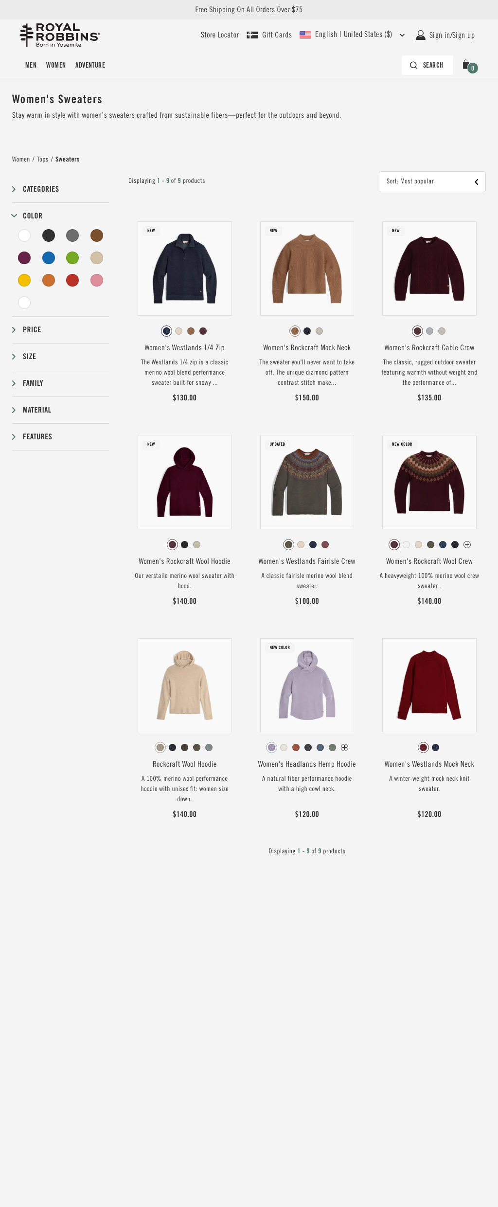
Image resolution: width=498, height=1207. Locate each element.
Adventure (90, 65)
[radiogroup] (185, 331)
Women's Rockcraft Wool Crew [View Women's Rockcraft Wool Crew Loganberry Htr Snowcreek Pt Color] (429, 561)
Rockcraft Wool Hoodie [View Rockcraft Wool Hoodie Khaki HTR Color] (185, 764)
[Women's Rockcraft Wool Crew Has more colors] (467, 544)
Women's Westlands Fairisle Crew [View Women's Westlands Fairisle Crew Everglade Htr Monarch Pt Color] (307, 561)
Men (30, 65)
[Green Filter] (72, 258)
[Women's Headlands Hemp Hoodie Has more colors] (344, 747)
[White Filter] (24, 235)
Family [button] (33, 383)
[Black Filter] (48, 235)
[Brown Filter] (97, 235)
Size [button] (29, 356)
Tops (42, 159)
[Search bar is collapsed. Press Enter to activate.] (427, 65)
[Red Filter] (72, 280)
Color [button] (32, 215)
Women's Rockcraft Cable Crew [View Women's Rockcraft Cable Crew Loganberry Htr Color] (430, 347)
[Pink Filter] (97, 280)
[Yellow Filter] (24, 280)
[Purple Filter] (24, 258)
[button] (468, 65)
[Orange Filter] (48, 280)
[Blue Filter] (48, 258)
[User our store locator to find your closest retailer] (220, 35)
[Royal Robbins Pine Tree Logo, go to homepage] (59, 35)
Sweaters (67, 159)
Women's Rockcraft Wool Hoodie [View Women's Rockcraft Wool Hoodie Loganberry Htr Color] (185, 561)
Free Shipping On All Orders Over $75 (248, 9)
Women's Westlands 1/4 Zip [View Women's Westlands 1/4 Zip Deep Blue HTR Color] (184, 347)
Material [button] (37, 409)
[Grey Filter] (72, 235)
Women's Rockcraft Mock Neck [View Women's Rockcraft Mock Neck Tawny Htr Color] (307, 347)
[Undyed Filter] (24, 302)
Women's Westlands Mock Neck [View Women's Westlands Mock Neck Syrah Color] (429, 764)
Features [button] (37, 436)
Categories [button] (41, 189)
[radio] (166, 331)
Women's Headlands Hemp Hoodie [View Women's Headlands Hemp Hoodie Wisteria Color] (307, 764)
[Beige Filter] (97, 258)
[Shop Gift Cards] (269, 35)
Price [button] (32, 329)
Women (56, 65)
